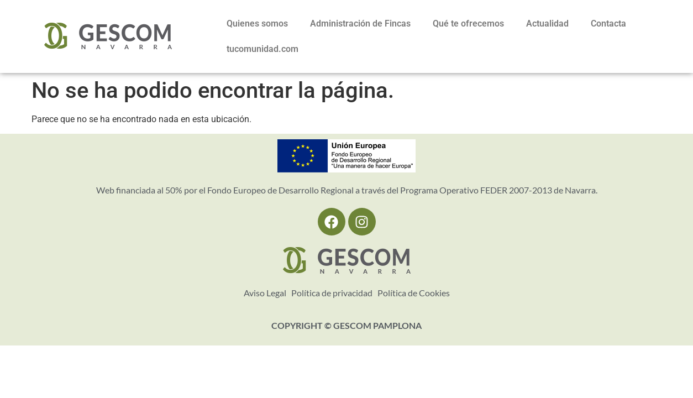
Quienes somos (257, 23)
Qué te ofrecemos (468, 23)
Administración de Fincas (360, 23)
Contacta (608, 23)
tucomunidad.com (262, 49)
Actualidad (547, 23)
